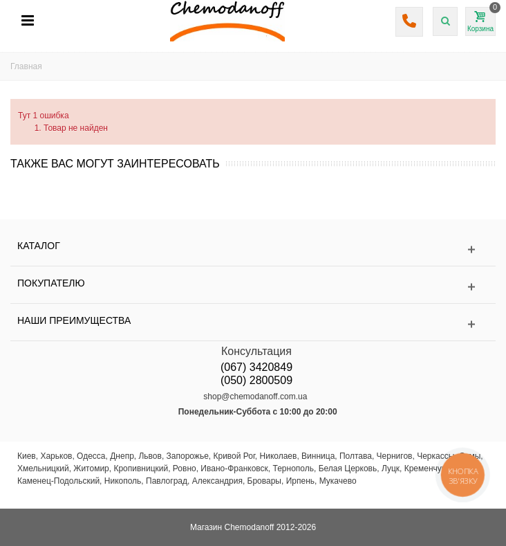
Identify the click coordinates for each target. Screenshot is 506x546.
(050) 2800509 (256, 380)
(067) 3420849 (256, 367)
